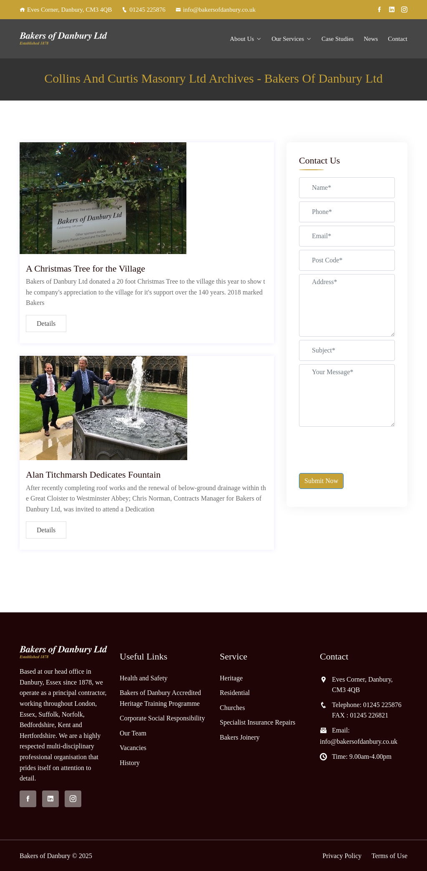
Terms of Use (389, 855)
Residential (235, 692)
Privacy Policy (342, 855)
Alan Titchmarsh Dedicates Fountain (93, 474)
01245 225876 (143, 9)
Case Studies (338, 38)
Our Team (133, 733)
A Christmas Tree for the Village (85, 268)
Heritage (231, 678)
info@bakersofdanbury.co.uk (216, 9)
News (371, 38)
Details (46, 323)
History (130, 762)
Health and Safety (144, 678)
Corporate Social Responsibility (162, 718)
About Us (242, 38)
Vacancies (133, 747)
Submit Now (321, 480)
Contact (397, 38)
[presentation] (362, 446)
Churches (232, 707)
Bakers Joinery (240, 737)
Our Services (287, 38)
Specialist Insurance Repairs (257, 722)
